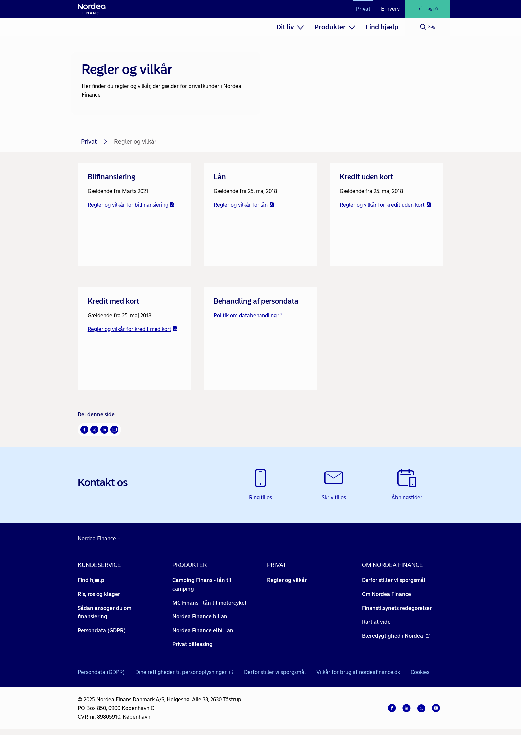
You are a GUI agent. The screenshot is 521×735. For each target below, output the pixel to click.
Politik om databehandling (248, 315)
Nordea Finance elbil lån (202, 630)
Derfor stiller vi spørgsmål (393, 580)
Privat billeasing (192, 644)
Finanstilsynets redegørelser (397, 608)
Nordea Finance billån (199, 616)
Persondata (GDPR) (102, 630)
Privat (363, 9)
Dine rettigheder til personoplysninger (184, 670)
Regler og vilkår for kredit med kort (133, 329)
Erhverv (390, 9)
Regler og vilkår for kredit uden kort (385, 205)
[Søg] (427, 27)
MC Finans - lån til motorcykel (209, 603)
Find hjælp (381, 27)
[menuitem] (290, 27)
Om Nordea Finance (386, 594)
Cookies (420, 672)
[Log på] (427, 9)
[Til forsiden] (92, 9)
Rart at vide (376, 622)
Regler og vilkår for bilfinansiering (131, 205)
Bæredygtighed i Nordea (396, 636)
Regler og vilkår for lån (244, 205)
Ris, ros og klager (99, 594)
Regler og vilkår (287, 580)
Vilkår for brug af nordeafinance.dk (358, 672)
